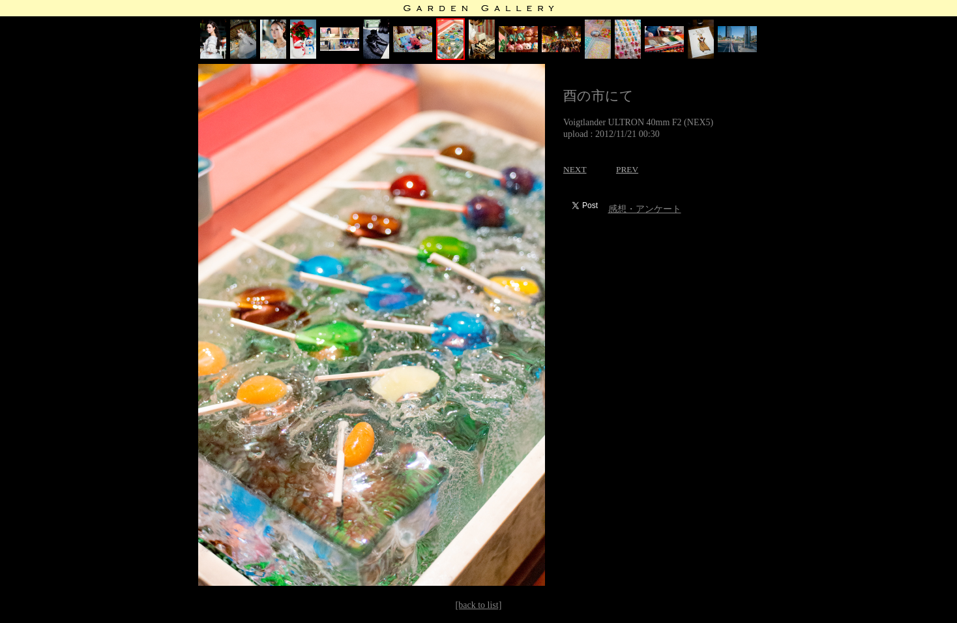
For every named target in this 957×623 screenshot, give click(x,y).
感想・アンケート (644, 209)
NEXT (575, 169)
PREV (627, 169)
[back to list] (479, 605)
